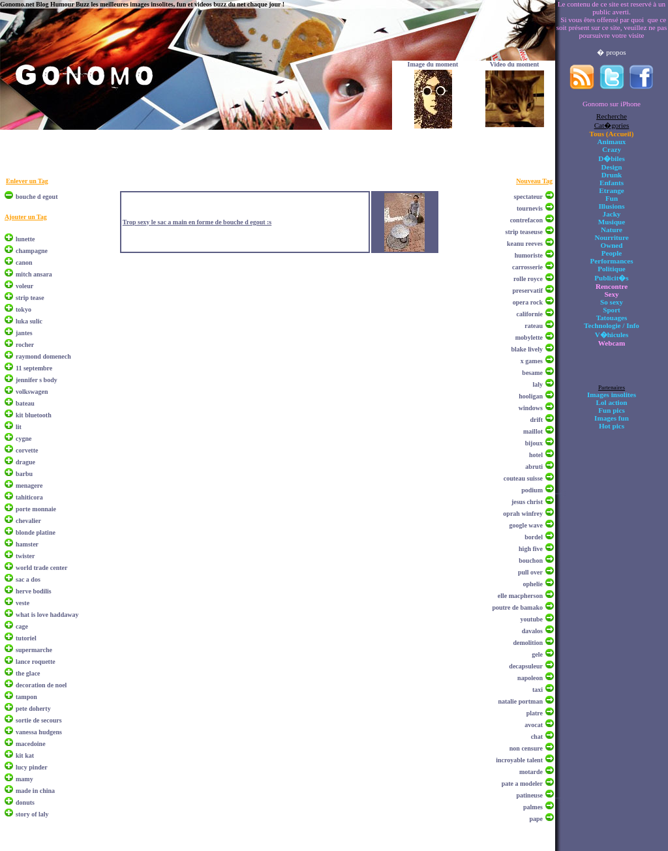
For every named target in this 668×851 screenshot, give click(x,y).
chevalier (28, 520)
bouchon (531, 560)
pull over (530, 572)
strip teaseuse (524, 231)
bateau (25, 403)
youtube (532, 619)
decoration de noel (41, 685)
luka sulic (29, 321)
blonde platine (35, 532)
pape (536, 818)
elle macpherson (520, 595)
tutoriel (26, 638)
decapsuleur (526, 666)
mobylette (529, 337)
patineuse (529, 795)
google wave (526, 525)
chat (537, 736)
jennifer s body (36, 379)
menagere (29, 485)
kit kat (25, 755)
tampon (26, 696)
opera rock (528, 302)
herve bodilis (34, 591)
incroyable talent (519, 760)
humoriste (529, 255)
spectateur (528, 196)
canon (24, 262)
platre (534, 713)
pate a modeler (522, 783)
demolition (528, 642)
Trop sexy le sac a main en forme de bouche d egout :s (197, 222)
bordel (533, 537)
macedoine (31, 743)
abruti (534, 466)
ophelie (533, 584)
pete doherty (33, 708)
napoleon (530, 677)
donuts (25, 802)
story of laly (32, 814)
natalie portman (520, 701)
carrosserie (527, 267)
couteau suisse (523, 478)
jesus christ (527, 501)
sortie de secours (39, 720)
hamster (27, 544)
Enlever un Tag (27, 181)
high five (531, 548)
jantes (24, 332)
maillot (533, 431)
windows (531, 407)
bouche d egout (36, 196)
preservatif (528, 290)
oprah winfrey (523, 513)
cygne (23, 438)
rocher (25, 344)
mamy (24, 779)
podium (532, 490)
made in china (35, 790)
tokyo (23, 309)
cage (22, 626)
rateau (533, 325)
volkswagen (32, 391)
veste (22, 602)
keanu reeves (525, 243)
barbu (24, 473)
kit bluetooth (34, 415)
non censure (526, 748)
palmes (533, 807)
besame (532, 372)
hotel (536, 454)
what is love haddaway (47, 614)
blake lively (527, 349)
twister (25, 556)
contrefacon (526, 220)
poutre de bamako (517, 607)
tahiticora (29, 497)
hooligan (531, 396)
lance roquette (35, 661)
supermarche (34, 649)
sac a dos (28, 579)
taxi (537, 689)
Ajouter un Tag (26, 216)
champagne (32, 250)
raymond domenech (43, 356)
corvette (27, 450)
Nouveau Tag (534, 181)
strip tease (30, 297)
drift (536, 419)
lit (19, 426)
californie (529, 314)
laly (537, 384)
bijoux (534, 443)
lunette (25, 239)
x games (532, 361)
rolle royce (528, 278)
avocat (533, 724)
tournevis (530, 208)
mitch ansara (34, 274)
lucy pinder (32, 767)
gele (537, 654)
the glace (28, 673)
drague (25, 462)
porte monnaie (36, 509)
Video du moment (514, 64)
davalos (532, 631)
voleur (24, 286)
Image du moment (433, 64)
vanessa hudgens (39, 732)
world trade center (41, 567)
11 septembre (34, 368)
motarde (531, 771)
